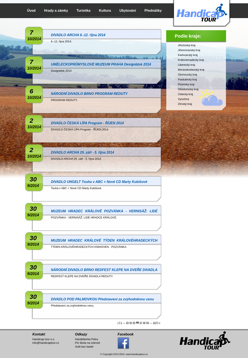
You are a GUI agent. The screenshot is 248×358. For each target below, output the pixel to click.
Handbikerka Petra (86, 339)
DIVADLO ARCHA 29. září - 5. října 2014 (82, 152)
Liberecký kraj (186, 64)
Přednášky (153, 10)
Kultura (105, 10)
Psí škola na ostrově (87, 342)
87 (141, 322)
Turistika (83, 10)
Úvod (31, 10)
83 (127, 322)
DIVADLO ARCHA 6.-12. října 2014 (78, 35)
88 (144, 322)
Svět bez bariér (84, 346)
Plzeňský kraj (186, 84)
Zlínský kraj (185, 104)
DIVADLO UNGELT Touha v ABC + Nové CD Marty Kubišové (99, 182)
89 (147, 322)
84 (130, 322)
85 (134, 322)
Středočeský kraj (188, 89)
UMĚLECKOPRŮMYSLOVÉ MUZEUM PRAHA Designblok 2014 (101, 64)
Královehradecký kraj (191, 59)
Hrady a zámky (56, 10)
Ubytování (128, 10)
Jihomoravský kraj (189, 50)
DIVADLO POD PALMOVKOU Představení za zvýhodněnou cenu (102, 299)
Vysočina (183, 99)
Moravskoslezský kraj (191, 69)
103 (155, 322)
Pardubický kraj (187, 79)
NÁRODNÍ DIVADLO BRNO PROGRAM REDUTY (89, 94)
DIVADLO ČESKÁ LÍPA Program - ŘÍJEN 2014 (87, 123)
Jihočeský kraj (186, 45)
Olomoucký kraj (187, 74)
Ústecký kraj (185, 94)
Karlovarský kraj (188, 55)
